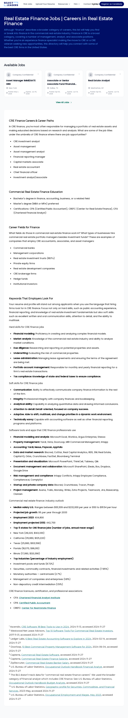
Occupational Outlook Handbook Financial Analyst (73, 667)
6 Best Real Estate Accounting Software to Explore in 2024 (58, 638)
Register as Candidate (112, 4)
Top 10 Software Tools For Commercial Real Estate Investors (79, 630)
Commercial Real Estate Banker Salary (47, 663)
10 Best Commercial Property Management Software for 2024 (57, 646)
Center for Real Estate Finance (39, 608)
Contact (87, 4)
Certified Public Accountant (34, 602)
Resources (64, 4)
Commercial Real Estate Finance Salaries (45, 658)
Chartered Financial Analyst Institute (39, 597)
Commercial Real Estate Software (40, 654)
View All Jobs (64, 102)
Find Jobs (28, 4)
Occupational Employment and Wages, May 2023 (73, 695)
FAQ (77, 4)
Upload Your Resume (45, 4)
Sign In (95, 4)
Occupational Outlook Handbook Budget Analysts (37, 683)
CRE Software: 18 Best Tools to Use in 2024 (45, 626)
